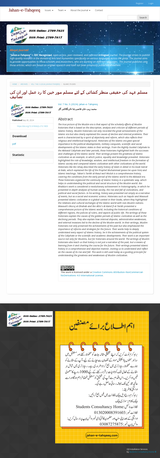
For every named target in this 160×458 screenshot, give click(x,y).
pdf (14, 143)
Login (150, 3)
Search (143, 17)
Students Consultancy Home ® (142, 452)
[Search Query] (122, 17)
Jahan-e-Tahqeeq (24, 10)
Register (139, 3)
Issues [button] (49, 10)
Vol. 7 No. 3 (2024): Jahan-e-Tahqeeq (45, 84)
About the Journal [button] (80, 10)
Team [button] (62, 10)
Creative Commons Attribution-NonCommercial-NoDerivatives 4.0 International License (102, 273)
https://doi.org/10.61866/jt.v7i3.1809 (32, 126)
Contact (99, 10)
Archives (24, 84)
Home (14, 84)
